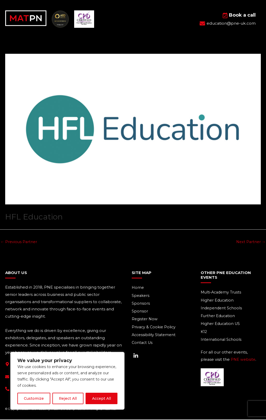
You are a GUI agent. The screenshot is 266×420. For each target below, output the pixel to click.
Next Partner (250, 241)
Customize (34, 398)
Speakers (141, 296)
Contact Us (143, 344)
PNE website (243, 361)
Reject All (68, 398)
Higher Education (218, 300)
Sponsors (141, 304)
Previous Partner (19, 241)
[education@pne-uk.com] (7, 377)
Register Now (145, 320)
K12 (204, 333)
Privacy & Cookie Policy (154, 328)
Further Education (219, 317)
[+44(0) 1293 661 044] (7, 389)
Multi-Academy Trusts (222, 292)
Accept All (101, 398)
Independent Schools (222, 308)
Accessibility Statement (154, 336)
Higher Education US (221, 325)
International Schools (221, 341)
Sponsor (140, 312)
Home (138, 288)
